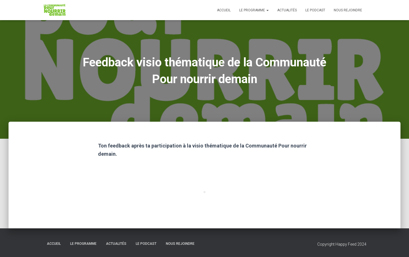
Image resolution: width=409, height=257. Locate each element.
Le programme (254, 10)
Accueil (224, 10)
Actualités (287, 10)
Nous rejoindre (348, 10)
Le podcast (315, 10)
